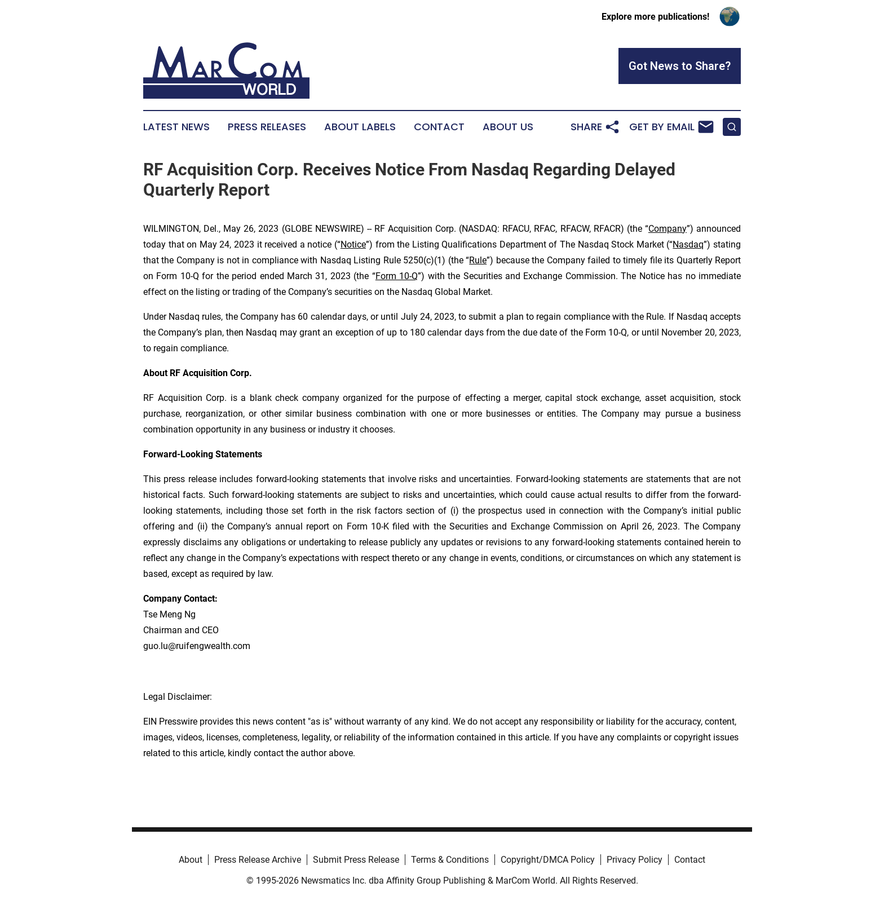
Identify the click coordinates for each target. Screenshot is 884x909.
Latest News (176, 127)
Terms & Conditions (450, 859)
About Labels (360, 127)
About (190, 859)
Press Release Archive (257, 859)
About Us (508, 127)
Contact (439, 127)
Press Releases (267, 127)
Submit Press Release (356, 859)
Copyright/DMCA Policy (548, 859)
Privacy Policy (634, 859)
